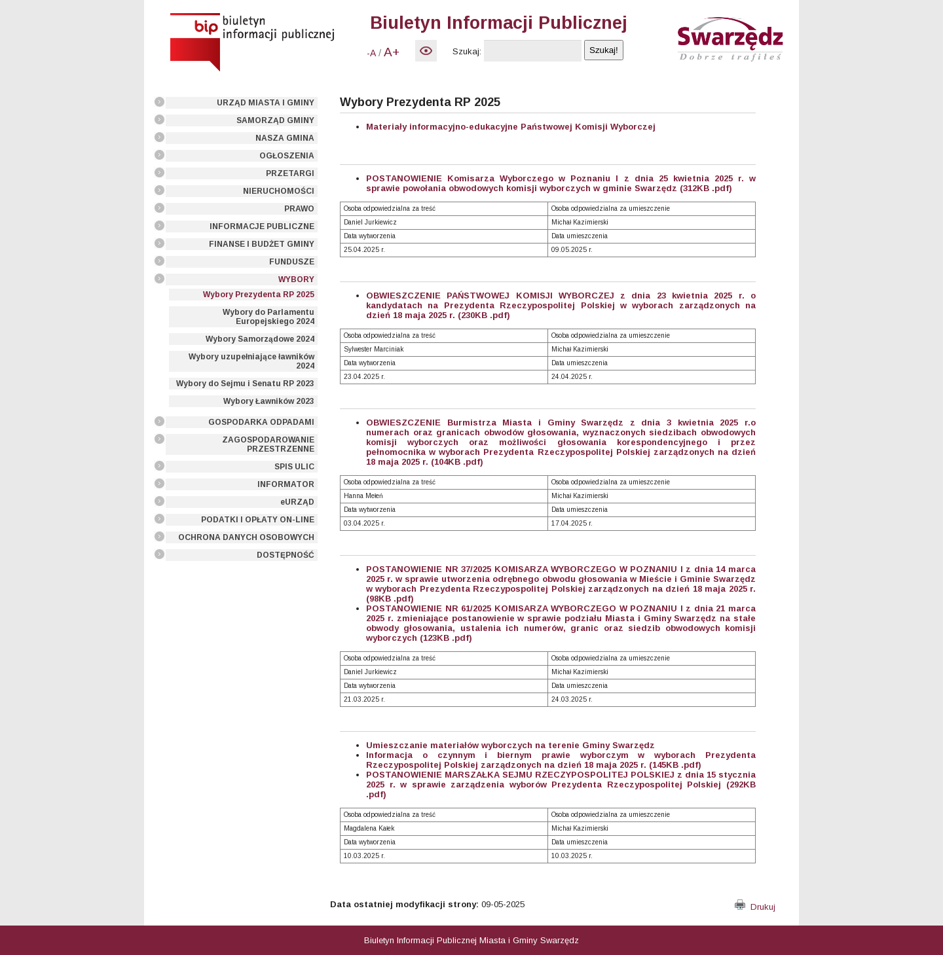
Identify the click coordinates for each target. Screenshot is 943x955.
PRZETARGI (290, 173)
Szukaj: (467, 51)
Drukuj (755, 907)
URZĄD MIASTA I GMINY (265, 102)
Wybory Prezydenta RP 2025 (258, 294)
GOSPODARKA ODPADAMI (261, 422)
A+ (391, 52)
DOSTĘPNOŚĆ (285, 555)
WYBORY (296, 279)
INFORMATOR (285, 484)
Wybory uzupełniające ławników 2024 (251, 361)
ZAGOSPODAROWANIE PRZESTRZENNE (268, 444)
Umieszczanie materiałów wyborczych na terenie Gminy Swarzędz (510, 745)
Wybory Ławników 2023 (268, 401)
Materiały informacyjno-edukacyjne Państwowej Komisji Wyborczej (511, 127)
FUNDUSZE (291, 261)
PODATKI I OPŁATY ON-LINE (257, 519)
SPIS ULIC (294, 466)
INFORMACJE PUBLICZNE (262, 226)
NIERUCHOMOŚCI (278, 191)
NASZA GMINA (284, 138)
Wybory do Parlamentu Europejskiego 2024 (268, 317)
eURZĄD (297, 502)
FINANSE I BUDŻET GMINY (261, 244)
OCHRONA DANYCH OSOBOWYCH (246, 537)
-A (371, 53)
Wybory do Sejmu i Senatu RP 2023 (245, 383)
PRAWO (299, 208)
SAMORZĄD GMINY (275, 120)
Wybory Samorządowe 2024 (260, 339)
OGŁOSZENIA (286, 155)
